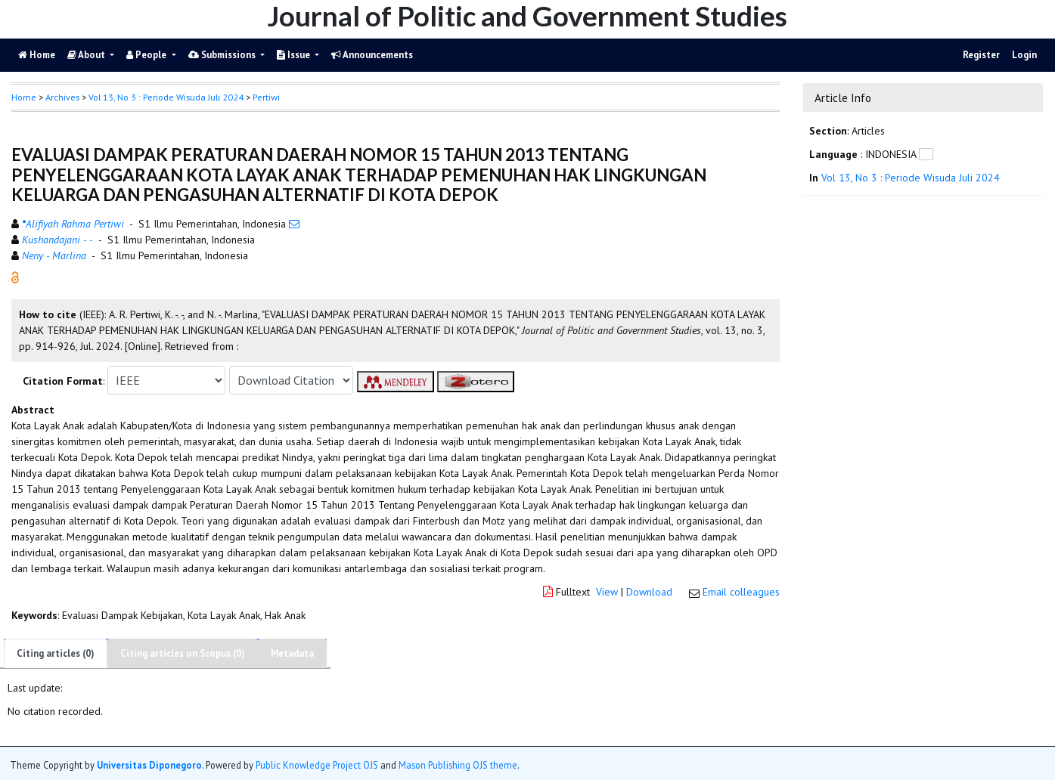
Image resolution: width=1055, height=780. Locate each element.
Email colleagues (741, 592)
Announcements (372, 54)
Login (1024, 54)
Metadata (292, 653)
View (607, 592)
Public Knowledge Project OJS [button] (317, 765)
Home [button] (23, 97)
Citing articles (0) (56, 653)
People (147, 54)
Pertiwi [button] (266, 97)
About (87, 54)
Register (981, 54)
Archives (62, 97)
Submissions (223, 54)
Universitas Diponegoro (149, 765)
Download (649, 592)
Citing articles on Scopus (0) (182, 653)
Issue (294, 54)
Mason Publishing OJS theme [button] (458, 765)
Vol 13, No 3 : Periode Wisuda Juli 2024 (166, 97)
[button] (15, 276)
